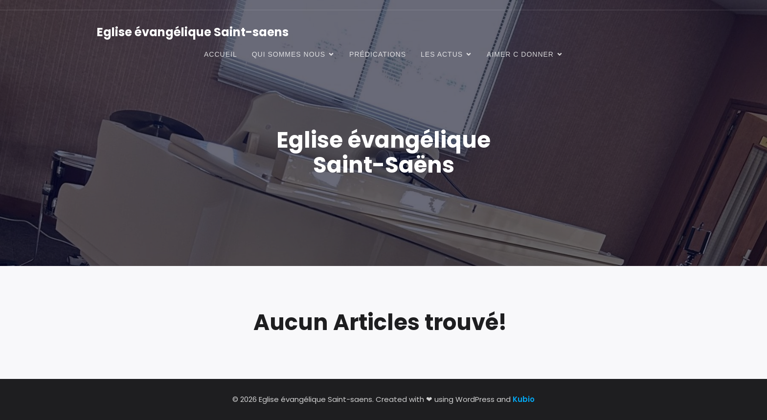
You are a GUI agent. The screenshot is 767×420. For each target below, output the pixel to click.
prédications (377, 54)
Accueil (220, 54)
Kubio (524, 399)
